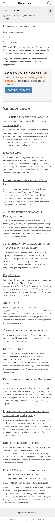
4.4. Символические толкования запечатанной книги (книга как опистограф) (25, 121)
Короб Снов (11, 275)
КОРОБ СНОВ (13, 348)
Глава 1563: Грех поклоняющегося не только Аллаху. (25, 520)
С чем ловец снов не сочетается (25, 330)
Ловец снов (11, 302)
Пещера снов (12, 152)
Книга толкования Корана (21, 442)
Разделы (32, 512)
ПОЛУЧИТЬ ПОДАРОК (19, 90)
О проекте (21, 512)
